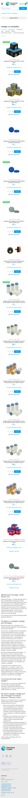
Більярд (14, 13)
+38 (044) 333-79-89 (6, 785)
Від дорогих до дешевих (19, 32)
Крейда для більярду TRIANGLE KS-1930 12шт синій (14, 102)
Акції (2, 31)
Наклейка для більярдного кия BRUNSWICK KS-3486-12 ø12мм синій (14, 142)
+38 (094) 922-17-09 (6, 786)
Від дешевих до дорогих (6, 32)
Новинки (13, 31)
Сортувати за (4, 29)
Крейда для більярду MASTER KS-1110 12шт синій (14, 542)
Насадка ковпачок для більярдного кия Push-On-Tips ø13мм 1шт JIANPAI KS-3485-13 (14, 462)
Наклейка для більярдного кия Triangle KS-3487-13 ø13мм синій (14, 222)
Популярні (7, 31)
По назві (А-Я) (11, 29)
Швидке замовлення (14, 74)
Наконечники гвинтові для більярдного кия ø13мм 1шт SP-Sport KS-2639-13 (14, 262)
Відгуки (17, 59)
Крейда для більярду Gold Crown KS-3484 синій (14, 62)
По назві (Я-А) (19, 29)
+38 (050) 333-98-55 (6, 789)
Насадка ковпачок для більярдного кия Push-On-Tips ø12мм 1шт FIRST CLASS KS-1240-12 (14, 302)
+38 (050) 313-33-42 (6, 783)
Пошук (23, 8)
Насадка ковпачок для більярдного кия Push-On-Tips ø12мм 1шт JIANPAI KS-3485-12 (14, 342)
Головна (3, 13)
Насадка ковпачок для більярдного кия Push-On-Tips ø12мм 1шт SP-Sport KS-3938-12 (14, 382)
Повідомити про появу (14, 551)
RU (20, 3)
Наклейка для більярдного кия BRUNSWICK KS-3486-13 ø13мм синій (14, 182)
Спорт (9, 13)
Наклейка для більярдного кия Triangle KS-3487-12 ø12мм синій (14, 578)
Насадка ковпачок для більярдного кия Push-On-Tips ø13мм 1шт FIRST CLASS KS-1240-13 (14, 422)
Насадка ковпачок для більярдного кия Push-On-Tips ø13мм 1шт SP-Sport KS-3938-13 (14, 502)
